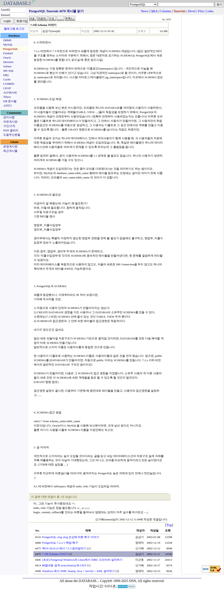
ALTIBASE (10, 92)
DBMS (7, 40)
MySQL (8, 44)
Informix (8, 62)
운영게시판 (10, 146)
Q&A (154, 11)
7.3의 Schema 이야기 (55, 554)
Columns (165, 11)
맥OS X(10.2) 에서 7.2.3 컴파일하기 (64, 548)
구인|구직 (9, 126)
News (144, 11)
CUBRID (8, 83)
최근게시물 (10, 150)
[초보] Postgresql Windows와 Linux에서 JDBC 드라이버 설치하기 (82, 559)
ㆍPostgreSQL (9, 49)
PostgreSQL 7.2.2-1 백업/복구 (60, 542)
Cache (6, 79)
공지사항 (9, 117)
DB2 (6, 75)
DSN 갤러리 (10, 130)
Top (169, 525)
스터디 (7, 105)
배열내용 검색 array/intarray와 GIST (64, 565)
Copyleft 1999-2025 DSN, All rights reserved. (132, 581)
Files (201, 11)
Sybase (7, 66)
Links (210, 11)
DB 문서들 (10, 101)
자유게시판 (10, 121)
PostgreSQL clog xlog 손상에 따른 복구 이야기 (70, 537)
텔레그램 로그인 (14, 28)
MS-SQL (8, 70)
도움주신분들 (11, 134)
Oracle (7, 57)
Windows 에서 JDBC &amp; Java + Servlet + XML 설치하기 (78, 571)
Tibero (7, 96)
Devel (192, 11)
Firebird (8, 53)
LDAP (7, 88)
